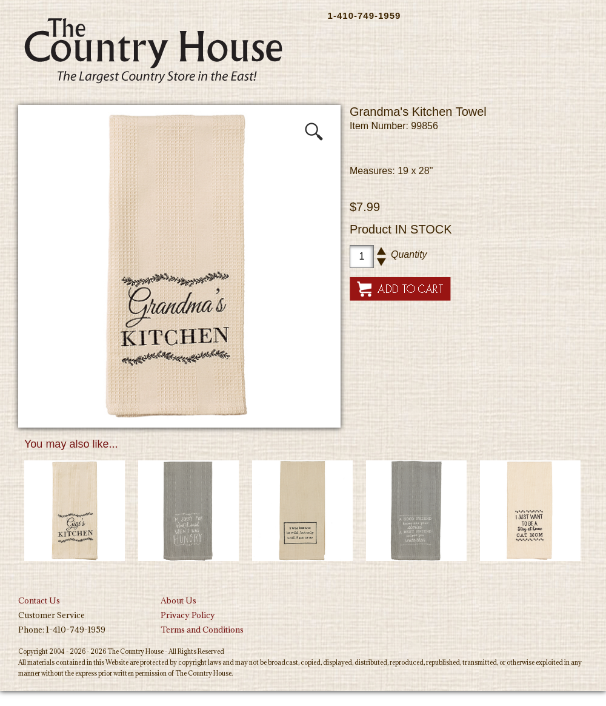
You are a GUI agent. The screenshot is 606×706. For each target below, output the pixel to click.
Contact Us (39, 600)
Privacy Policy (188, 615)
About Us (178, 600)
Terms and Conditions (202, 629)
